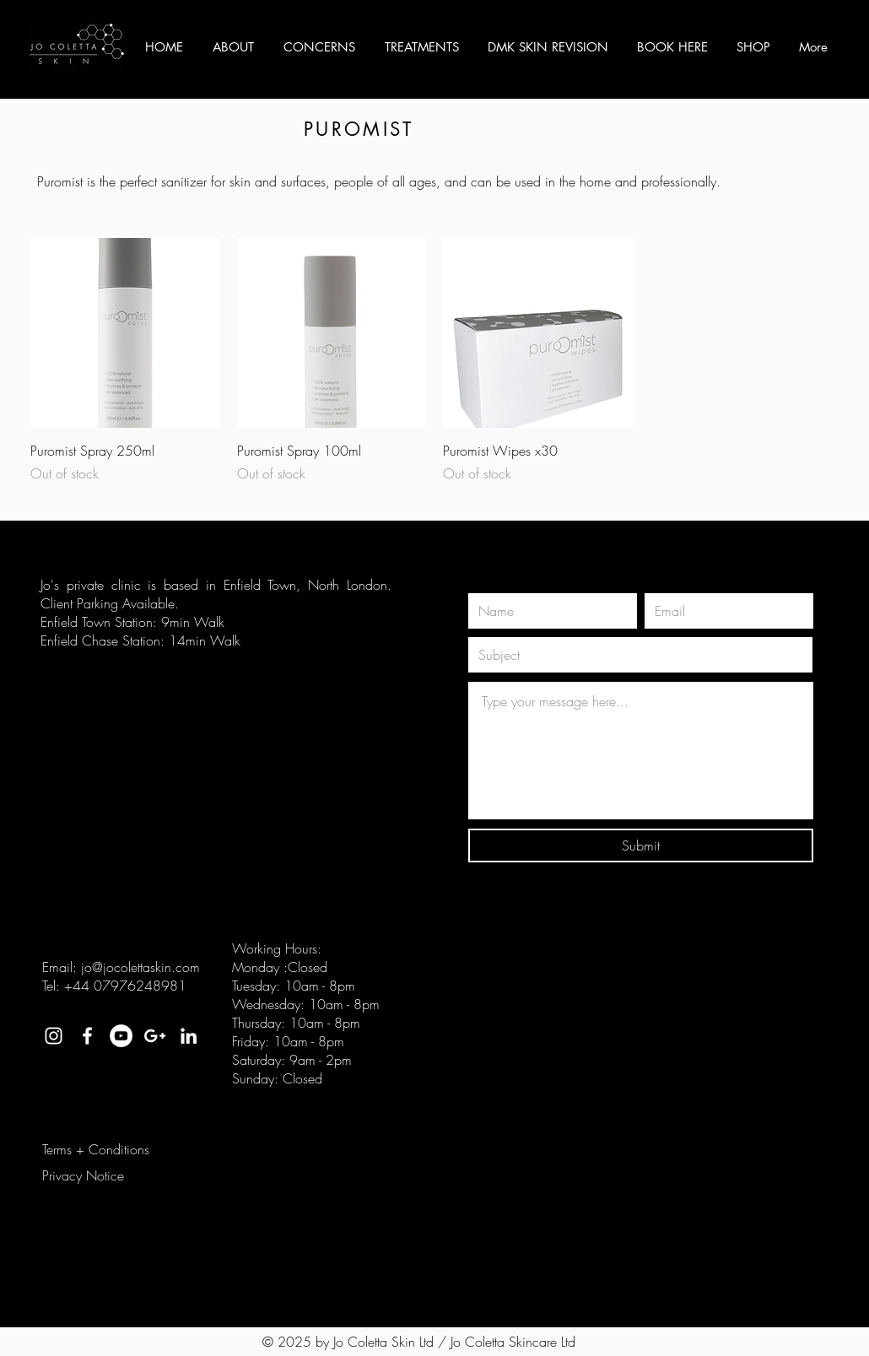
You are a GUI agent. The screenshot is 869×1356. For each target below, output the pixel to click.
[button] (232, 47)
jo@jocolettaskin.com (140, 967)
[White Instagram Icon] (53, 1035)
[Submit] (640, 845)
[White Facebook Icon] (87, 1035)
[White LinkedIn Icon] (188, 1035)
